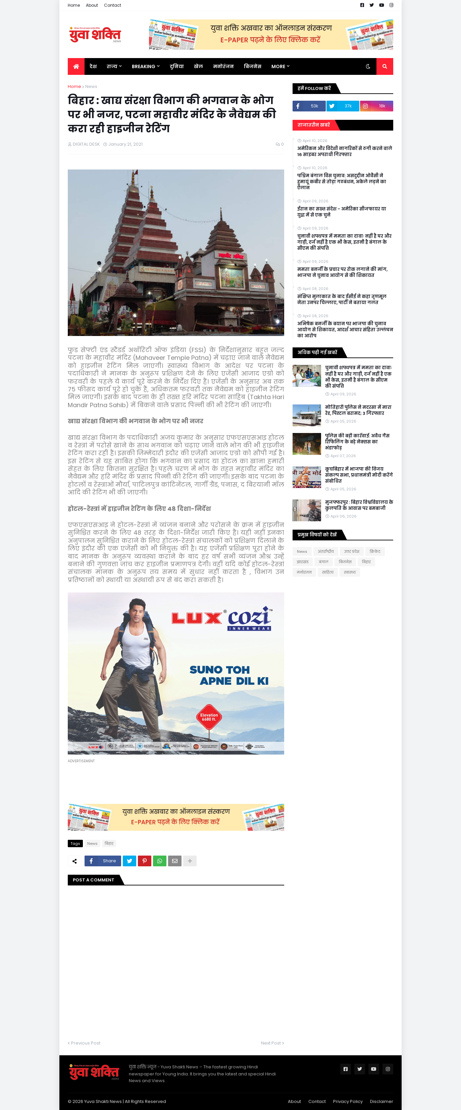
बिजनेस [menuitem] (252, 66)
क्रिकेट (375, 551)
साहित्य (328, 572)
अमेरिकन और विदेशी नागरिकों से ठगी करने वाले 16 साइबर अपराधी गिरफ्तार (344, 152)
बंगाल (323, 562)
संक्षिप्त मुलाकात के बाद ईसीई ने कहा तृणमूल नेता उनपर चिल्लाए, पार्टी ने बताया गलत (342, 300)
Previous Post (85, 1043)
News (91, 86)
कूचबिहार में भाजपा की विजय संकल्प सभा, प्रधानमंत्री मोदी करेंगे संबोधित (359, 475)
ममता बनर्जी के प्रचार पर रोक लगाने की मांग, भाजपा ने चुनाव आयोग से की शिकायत (342, 273)
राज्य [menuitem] (112, 66)
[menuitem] (76, 66)
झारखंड (302, 562)
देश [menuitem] (93, 66)
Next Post (271, 1043)
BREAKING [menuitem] (143, 66)
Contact (112, 5)
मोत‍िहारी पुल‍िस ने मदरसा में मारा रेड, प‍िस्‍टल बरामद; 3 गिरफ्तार (358, 410)
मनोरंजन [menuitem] (223, 66)
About (92, 5)
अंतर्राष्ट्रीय (326, 551)
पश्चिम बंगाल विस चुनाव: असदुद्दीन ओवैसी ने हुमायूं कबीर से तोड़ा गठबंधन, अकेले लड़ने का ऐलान (341, 182)
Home (74, 5)
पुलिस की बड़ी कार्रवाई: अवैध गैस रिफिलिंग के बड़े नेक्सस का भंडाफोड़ (357, 442)
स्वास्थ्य (350, 572)
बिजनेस (345, 562)
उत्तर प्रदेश (351, 551)
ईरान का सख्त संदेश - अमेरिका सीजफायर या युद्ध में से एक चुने (341, 212)
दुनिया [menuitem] (177, 66)
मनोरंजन (304, 572)
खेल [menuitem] (198, 66)
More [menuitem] (278, 66)
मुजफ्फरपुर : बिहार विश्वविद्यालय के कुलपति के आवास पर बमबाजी (359, 505)
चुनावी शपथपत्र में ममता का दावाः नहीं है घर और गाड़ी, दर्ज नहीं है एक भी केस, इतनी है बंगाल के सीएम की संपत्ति (344, 242)
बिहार (109, 843)
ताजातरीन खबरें (314, 125)
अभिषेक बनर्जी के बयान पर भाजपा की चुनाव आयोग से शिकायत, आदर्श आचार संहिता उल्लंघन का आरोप (345, 330)
